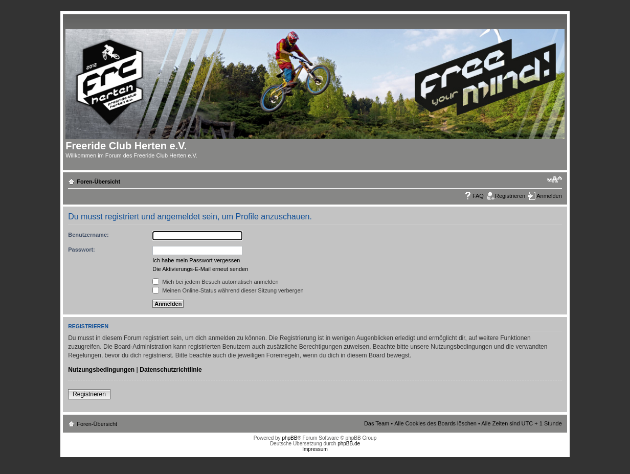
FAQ (478, 196)
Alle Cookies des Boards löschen (435, 423)
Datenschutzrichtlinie (170, 369)
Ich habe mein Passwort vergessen (196, 260)
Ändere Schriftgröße (554, 179)
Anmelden (549, 196)
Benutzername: (88, 235)
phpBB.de (349, 443)
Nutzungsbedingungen (101, 369)
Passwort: (81, 249)
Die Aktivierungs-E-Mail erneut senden (200, 269)
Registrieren (510, 196)
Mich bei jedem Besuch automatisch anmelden (215, 282)
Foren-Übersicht (98, 181)
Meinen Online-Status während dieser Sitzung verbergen (227, 290)
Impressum (314, 449)
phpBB (289, 438)
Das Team (376, 423)
